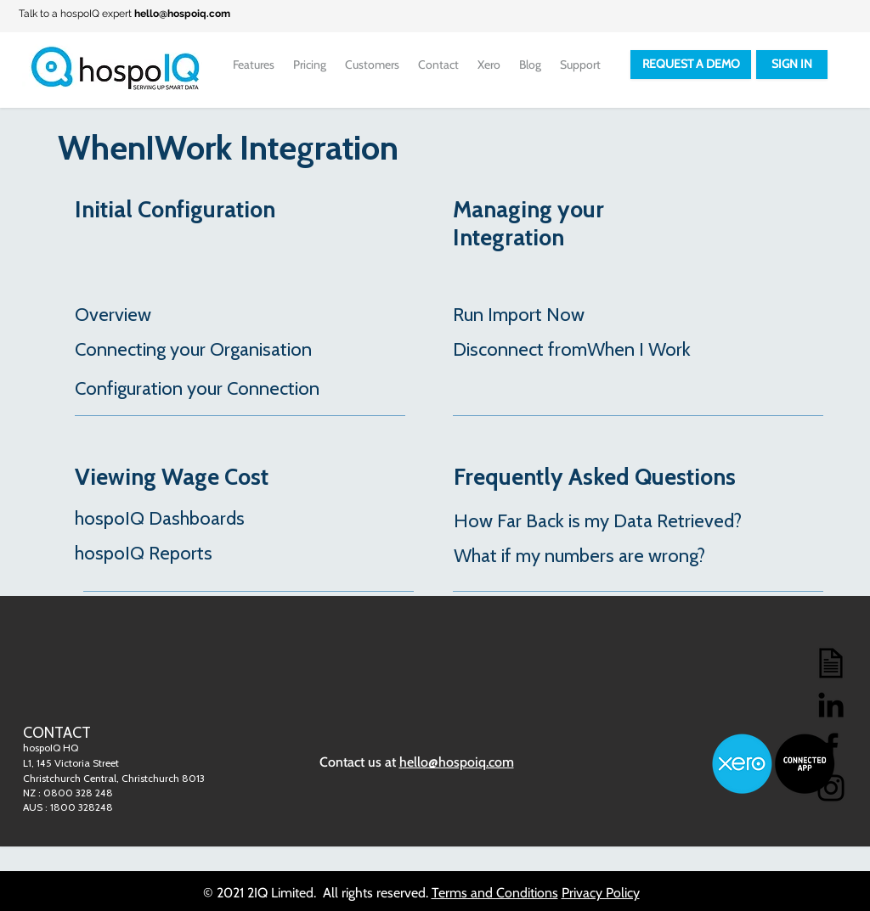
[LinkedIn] (831, 705)
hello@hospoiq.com (182, 14)
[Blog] (831, 663)
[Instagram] (831, 788)
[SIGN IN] (792, 64)
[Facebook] (831, 746)
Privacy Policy (601, 893)
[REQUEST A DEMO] (690, 64)
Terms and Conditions (495, 893)
